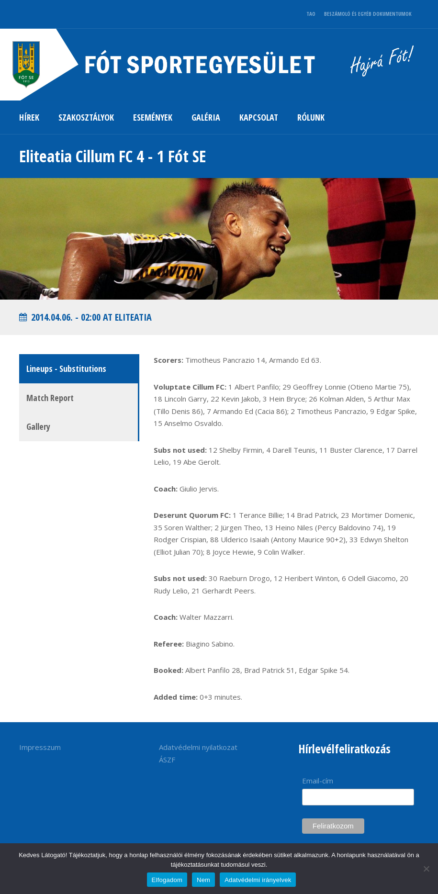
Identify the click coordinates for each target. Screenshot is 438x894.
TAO (310, 13)
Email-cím (317, 780)
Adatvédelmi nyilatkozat (198, 747)
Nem (203, 879)
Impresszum (40, 747)
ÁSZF (167, 759)
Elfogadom (167, 879)
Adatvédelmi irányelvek (258, 879)
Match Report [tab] (50, 397)
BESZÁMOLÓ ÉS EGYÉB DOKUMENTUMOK (368, 13)
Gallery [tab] (38, 426)
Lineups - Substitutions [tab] (66, 368)
